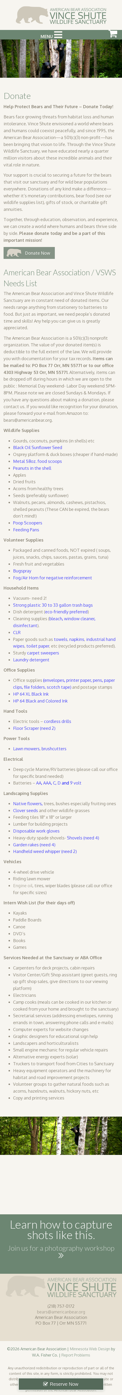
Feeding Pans (26, 529)
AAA (47, 782)
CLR (17, 632)
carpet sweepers (43, 652)
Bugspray (22, 570)
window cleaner (79, 618)
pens (97, 680)
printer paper (78, 680)
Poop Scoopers (27, 522)
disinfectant (25, 625)
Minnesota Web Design (90, 1348)
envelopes (54, 680)
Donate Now (37, 253)
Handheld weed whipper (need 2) (45, 851)
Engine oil (23, 885)
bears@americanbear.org (61, 1311)
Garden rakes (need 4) (34, 844)
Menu (51, 34)
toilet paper (37, 646)
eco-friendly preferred (66, 611)
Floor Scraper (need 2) (34, 728)
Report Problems (75, 1354)
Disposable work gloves (36, 830)
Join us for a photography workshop (61, 1252)
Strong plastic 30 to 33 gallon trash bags (53, 605)
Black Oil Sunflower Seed (37, 447)
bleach (55, 618)
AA (38, 782)
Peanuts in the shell (32, 468)
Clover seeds (25, 810)
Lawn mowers (26, 748)
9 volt (75, 782)
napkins (76, 639)
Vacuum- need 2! (30, 598)
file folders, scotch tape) (47, 687)
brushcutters (54, 748)
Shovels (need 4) (83, 837)
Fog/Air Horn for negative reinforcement (53, 577)
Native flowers (27, 803)
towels (60, 639)
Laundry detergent (31, 659)
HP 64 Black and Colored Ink (40, 700)
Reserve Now (64, 1384)
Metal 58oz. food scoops (37, 461)
